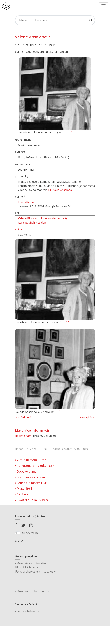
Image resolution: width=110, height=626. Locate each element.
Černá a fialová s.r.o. (28, 611)
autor (18, 229)
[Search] (55, 20)
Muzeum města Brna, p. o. (33, 591)
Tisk (44, 449)
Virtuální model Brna (30, 460)
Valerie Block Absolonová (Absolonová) (42, 218)
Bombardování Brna (30, 477)
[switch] (17, 532)
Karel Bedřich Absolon (32, 222)
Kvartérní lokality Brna (32, 500)
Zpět (33, 449)
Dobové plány (25, 471)
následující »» (86, 417)
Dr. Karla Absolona (60, 190)
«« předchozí (23, 417)
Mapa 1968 (23, 488)
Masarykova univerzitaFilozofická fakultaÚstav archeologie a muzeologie (35, 567)
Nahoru (20, 449)
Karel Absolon (27, 202)
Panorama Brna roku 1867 (34, 466)
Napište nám (23, 436)
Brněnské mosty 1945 (31, 483)
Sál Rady (22, 494)
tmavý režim (30, 533)
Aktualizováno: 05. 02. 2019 (70, 449)
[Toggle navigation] (103, 5)
